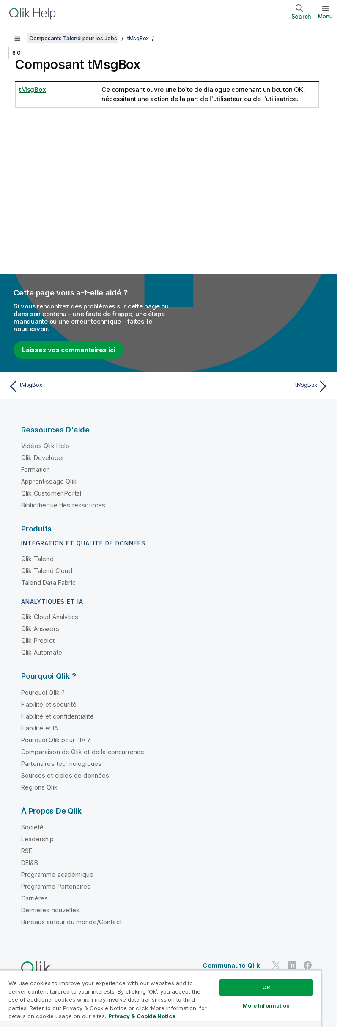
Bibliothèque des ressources (63, 505)
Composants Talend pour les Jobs (73, 38)
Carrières (34, 898)
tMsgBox (138, 38)
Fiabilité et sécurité (49, 704)
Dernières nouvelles (50, 910)
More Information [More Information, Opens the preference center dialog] (266, 1005)
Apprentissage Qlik (49, 481)
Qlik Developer (42, 457)
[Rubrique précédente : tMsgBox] (85, 386)
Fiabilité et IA (39, 728)
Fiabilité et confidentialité (57, 716)
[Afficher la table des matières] (17, 38)
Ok (266, 987)
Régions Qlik (39, 787)
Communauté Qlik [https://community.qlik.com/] (231, 965)
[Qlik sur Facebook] (307, 965)
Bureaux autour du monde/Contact (71, 921)
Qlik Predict (38, 640)
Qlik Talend (37, 558)
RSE (26, 850)
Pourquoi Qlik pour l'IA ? (55, 739)
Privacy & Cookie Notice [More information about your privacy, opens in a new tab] (141, 1016)
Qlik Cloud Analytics (49, 616)
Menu (325, 16)
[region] (160, 998)
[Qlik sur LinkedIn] (291, 965)
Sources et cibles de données (65, 775)
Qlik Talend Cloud (46, 570)
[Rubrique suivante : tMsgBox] (251, 386)
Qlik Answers (40, 628)
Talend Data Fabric (48, 582)
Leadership (37, 839)
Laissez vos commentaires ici (68, 350)
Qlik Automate (41, 652)
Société (32, 827)
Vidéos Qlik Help (45, 445)
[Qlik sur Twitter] (276, 965)
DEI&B (29, 862)
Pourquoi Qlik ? (43, 692)
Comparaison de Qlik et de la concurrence (82, 751)
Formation (35, 469)
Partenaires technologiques (61, 763)
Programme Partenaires (55, 886)
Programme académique (57, 874)
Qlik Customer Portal (51, 493)
